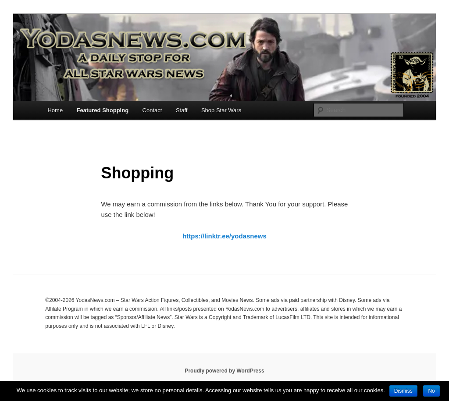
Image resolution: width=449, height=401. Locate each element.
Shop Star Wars (221, 110)
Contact (152, 110)
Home (55, 110)
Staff (182, 110)
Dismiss (403, 391)
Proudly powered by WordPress (224, 371)
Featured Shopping (102, 110)
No (431, 391)
